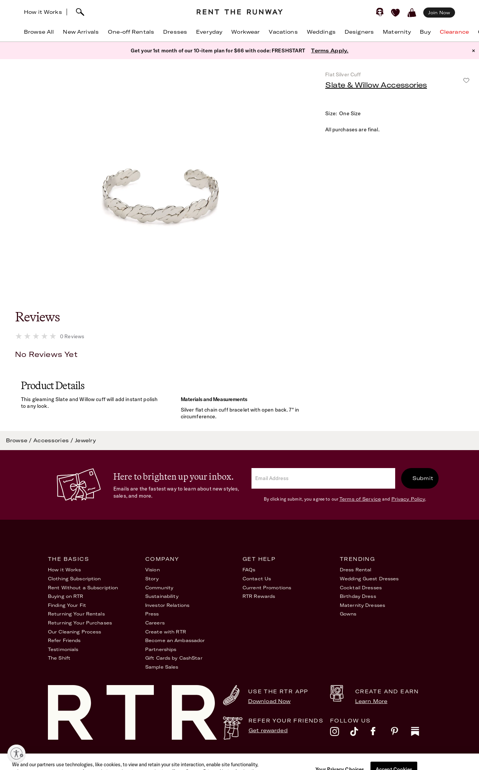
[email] (323, 478)
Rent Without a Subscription (83, 587)
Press (152, 614)
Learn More (371, 701)
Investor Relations (167, 605)
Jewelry (85, 440)
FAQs (248, 569)
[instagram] (340, 733)
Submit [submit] (422, 478)
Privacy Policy (408, 499)
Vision (152, 569)
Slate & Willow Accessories (376, 84)
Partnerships (160, 649)
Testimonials (63, 649)
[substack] (421, 733)
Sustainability (162, 596)
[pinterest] (401, 733)
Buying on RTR (65, 596)
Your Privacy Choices (405, 760)
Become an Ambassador (175, 640)
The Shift (59, 658)
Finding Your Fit (67, 605)
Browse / (19, 440)
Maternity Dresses (362, 605)
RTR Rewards (258, 596)
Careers (155, 623)
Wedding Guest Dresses (369, 578)
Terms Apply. (329, 50)
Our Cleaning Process (74, 632)
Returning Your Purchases (80, 623)
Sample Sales (161, 667)
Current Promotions (266, 587)
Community (159, 587)
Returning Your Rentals (76, 614)
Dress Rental (355, 569)
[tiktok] (360, 733)
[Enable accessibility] (16, 754)
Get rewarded (268, 730)
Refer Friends (64, 640)
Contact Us (256, 578)
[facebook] (380, 733)
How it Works (43, 12)
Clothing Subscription (74, 578)
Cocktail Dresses (361, 587)
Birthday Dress (358, 596)
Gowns (348, 614)
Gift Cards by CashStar (173, 658)
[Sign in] (380, 11)
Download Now (269, 701)
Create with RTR (165, 632)
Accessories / (54, 440)
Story (152, 578)
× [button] (473, 50)
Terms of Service (360, 499)
